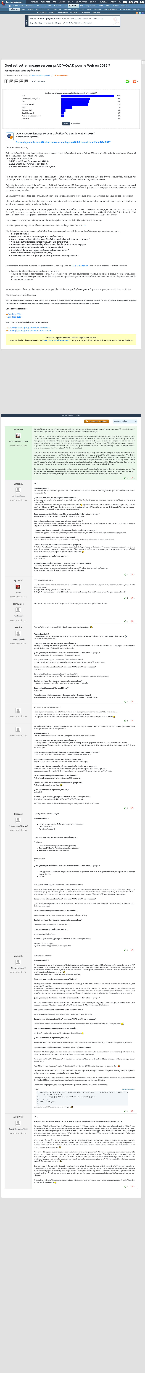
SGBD (101, 6)
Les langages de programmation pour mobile (29, 330)
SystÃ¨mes (125, 6)
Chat (70, 2)
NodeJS (76, 9)
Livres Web (85, 12)
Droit (113, 2)
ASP (37, 9)
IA (45, 6)
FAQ (55, 2)
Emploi (93, 2)
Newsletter (81, 2)
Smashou (18, 484)
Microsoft (57, 6)
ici (85, 226)
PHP (83, 9)
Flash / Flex (57, 9)
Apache (30, 9)
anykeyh (18, 956)
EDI (81, 6)
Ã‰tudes (103, 2)
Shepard (18, 814)
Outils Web (96, 12)
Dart (48, 9)
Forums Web (41, 12)
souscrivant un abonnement (55, 340)
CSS (42, 9)
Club (120, 2)
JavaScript (67, 9)
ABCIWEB (18, 1117)
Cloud (39, 6)
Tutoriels (45, 2)
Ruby (89, 9)
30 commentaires (61, 76)
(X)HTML (136, 9)
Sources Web (74, 12)
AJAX (23, 9)
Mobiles (116, 6)
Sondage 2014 (14, 314)
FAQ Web (52, 12)
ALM (49, 6)
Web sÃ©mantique (110, 9)
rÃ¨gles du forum (80, 266)
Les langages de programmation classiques (28, 328)
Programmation (90, 6)
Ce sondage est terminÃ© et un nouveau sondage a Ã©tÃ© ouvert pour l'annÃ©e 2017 (63, 142)
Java (65, 6)
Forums (34, 2)
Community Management (40, 76)
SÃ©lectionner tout (128, 1089)
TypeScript (97, 9)
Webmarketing (125, 9)
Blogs (62, 2)
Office (108, 6)
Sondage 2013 (14, 317)
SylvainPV (18, 429)
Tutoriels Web (62, 12)
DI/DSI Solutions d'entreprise (24, 6)
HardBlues (18, 604)
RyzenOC (18, 580)
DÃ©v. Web (73, 6)
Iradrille (18, 627)
